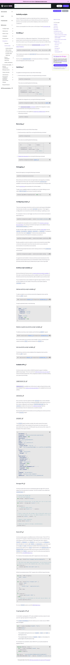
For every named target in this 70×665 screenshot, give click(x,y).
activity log (22, 186)
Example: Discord (9, 51)
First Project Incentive (62, 61)
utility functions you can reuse (42, 371)
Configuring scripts (57, 31)
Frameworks (4, 20)
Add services (5, 31)
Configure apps (5, 28)
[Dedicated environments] (12, 80)
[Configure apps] (12, 28)
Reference (3, 25)
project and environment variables (41, 273)
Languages (4, 36)
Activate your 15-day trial (60, 65)
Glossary (4, 82)
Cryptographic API (58, 51)
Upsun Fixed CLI (20, 46)
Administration (5, 74)
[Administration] (12, 75)
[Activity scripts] (13, 45)
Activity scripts (7, 45)
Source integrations (6, 58)
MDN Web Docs (36, 605)
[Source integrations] (13, 58)
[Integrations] (12, 41)
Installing (55, 24)
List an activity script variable (60, 39)
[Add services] (12, 31)
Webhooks (8, 55)
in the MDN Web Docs (27, 552)
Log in (59, 6)
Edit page (65, 10)
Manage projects (5, 69)
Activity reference (9, 48)
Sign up (66, 6)
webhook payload (37, 406)
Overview (6, 43)
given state (43, 229)
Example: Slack (9, 53)
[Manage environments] (12, 67)
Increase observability (6, 64)
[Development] (12, 38)
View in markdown (57, 10)
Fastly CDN (6, 60)
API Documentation (6, 88)
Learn (2, 16)
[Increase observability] (12, 65)
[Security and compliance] (12, 77)
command (38, 44)
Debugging (56, 29)
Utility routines (8, 50)
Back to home (57, 19)
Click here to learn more (41, 1)
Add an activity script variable (61, 34)
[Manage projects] (12, 70)
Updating (56, 26)
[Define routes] (12, 33)
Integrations (4, 41)
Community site (46, 26)
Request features (6, 84)
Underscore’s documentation (32, 388)
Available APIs (56, 41)
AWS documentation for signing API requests (39, 660)
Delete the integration (23, 156)
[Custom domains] (12, 72)
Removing (56, 27)
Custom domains (5, 72)
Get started (4, 11)
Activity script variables (58, 33)
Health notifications (8, 62)
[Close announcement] (68, 1)
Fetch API (57, 50)
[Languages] (12, 36)
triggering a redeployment (39, 111)
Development (5, 38)
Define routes (5, 33)
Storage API (57, 48)
